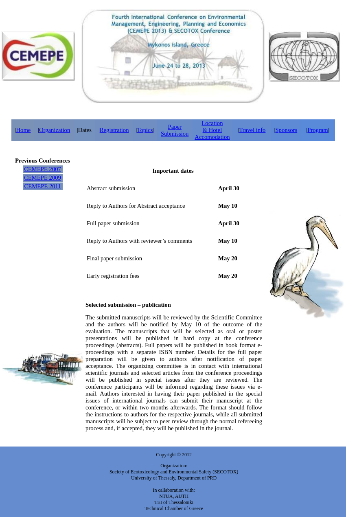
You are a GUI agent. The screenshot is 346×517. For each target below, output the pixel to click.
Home (23, 130)
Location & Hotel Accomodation (212, 130)
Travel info (252, 130)
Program (317, 130)
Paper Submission (174, 130)
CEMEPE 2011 (42, 186)
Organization (54, 130)
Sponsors (286, 130)
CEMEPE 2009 (42, 177)
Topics (145, 130)
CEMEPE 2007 (42, 169)
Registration (114, 130)
